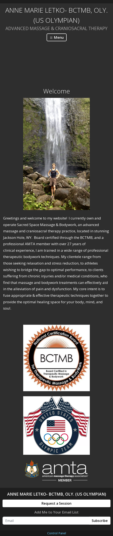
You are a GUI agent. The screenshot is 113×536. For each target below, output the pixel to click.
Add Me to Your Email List (56, 512)
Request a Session (56, 503)
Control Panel (56, 533)
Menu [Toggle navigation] (57, 37)
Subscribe (100, 520)
